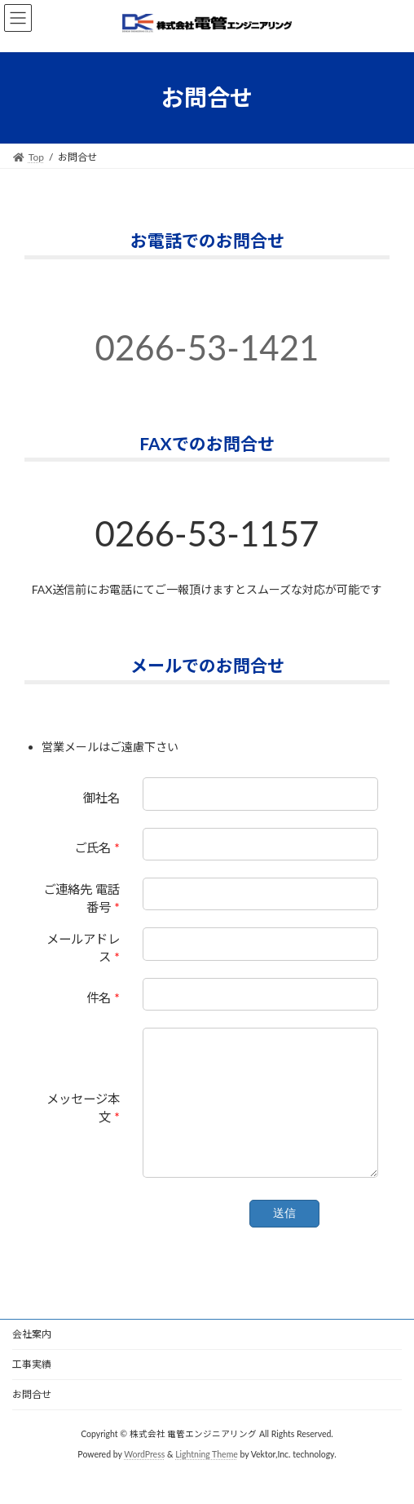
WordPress (144, 1479)
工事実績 (31, 1388)
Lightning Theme (206, 1479)
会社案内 (31, 1358)
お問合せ (31, 1419)
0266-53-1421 (207, 347)
